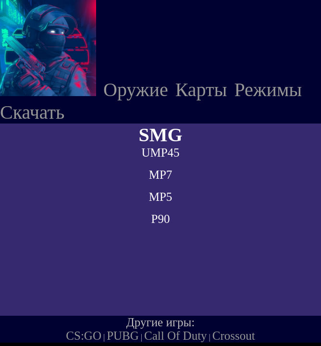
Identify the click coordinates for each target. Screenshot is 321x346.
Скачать (32, 112)
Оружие (135, 89)
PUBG (123, 335)
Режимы (268, 89)
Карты (201, 89)
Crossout (233, 335)
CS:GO (83, 335)
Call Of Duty (175, 335)
